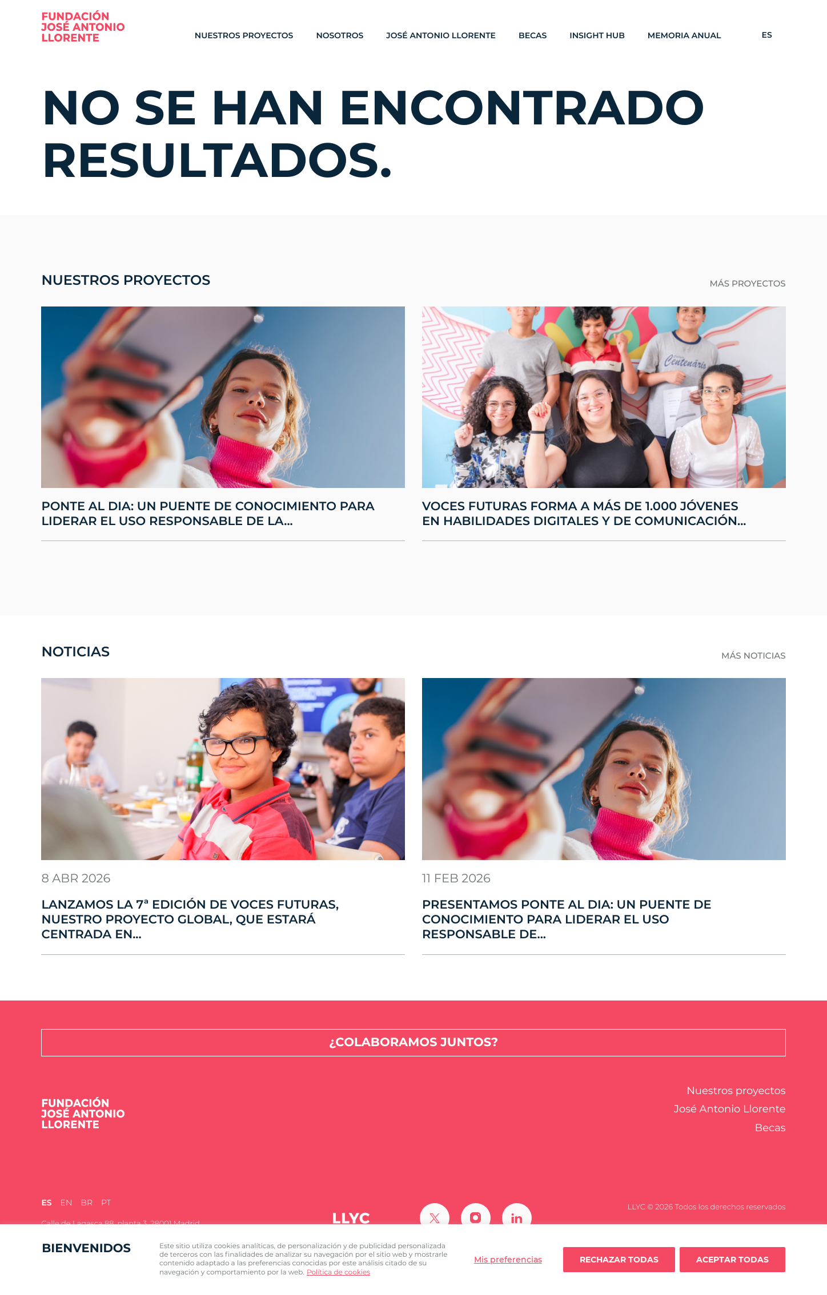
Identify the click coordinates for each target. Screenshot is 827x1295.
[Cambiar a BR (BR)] (87, 1203)
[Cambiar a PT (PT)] (106, 1203)
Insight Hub (597, 36)
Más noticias (753, 656)
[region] (413, 1259)
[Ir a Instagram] (476, 1218)
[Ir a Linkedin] (517, 1218)
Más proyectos (747, 284)
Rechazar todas (619, 1259)
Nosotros (339, 36)
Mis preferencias (508, 1259)
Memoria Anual (684, 36)
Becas (533, 36)
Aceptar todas (732, 1259)
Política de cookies (338, 1272)
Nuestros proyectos (244, 36)
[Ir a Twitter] (434, 1218)
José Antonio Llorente (441, 36)
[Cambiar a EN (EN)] (67, 1203)
